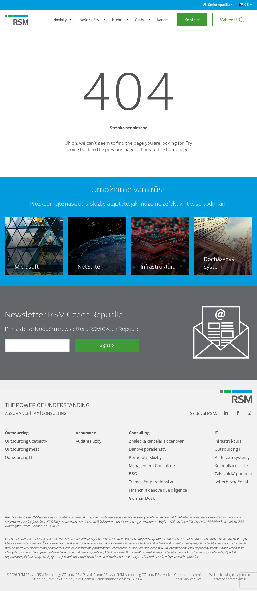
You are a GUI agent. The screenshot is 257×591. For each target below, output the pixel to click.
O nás (142, 19)
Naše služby (92, 19)
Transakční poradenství (151, 482)
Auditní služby (89, 441)
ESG (133, 473)
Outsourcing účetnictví (26, 441)
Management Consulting (152, 465)
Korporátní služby (145, 457)
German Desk (142, 498)
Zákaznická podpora (233, 473)
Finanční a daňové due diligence (158, 490)
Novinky (63, 19)
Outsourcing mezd (22, 449)
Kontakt (192, 20)
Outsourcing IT (19, 457)
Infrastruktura (228, 441)
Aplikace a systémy (232, 457)
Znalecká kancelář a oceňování (157, 441)
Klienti (120, 19)
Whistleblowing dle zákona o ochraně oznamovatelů (229, 576)
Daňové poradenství (148, 449)
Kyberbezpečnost (232, 482)
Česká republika (218, 4)
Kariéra (162, 19)
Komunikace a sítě (231, 465)
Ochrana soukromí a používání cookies (188, 576)
